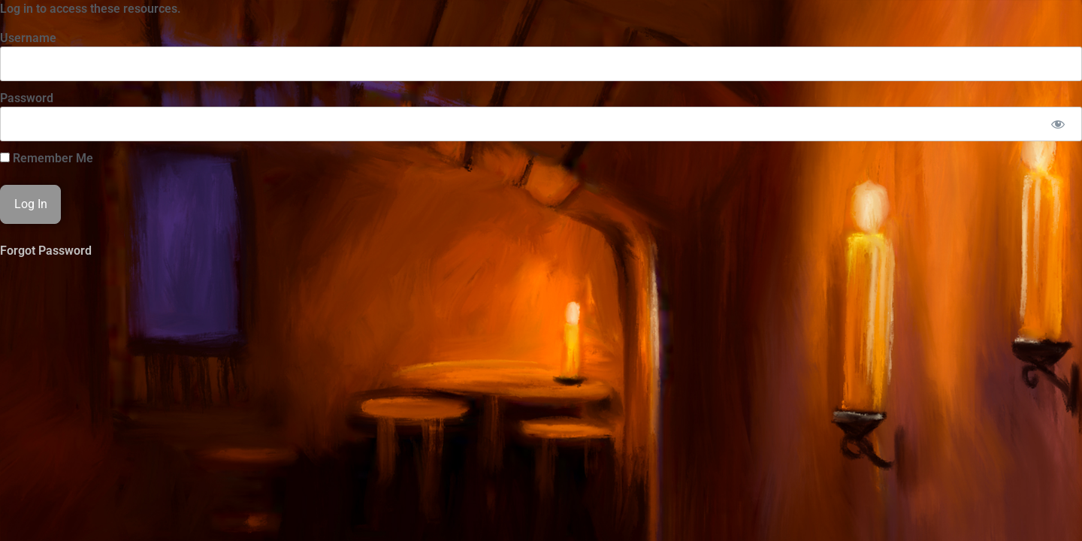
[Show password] (1057, 124)
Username (28, 38)
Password (26, 98)
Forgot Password (46, 250)
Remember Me (46, 159)
